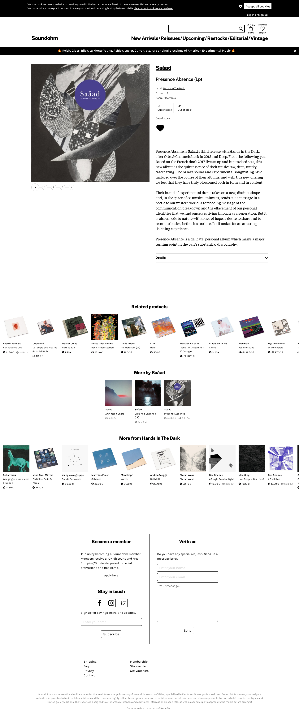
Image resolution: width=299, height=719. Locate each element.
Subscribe (111, 634)
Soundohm (44, 38)
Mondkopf (127, 475)
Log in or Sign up (257, 14)
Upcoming (193, 38)
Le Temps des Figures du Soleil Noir (44, 349)
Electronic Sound (190, 343)
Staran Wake (187, 475)
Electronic (170, 98)
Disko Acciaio (275, 347)
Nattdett (155, 479)
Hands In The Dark (174, 88)
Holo (152, 347)
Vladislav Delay (218, 343)
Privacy (89, 671)
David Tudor (128, 343)
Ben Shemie (216, 475)
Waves (124, 479)
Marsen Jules (69, 343)
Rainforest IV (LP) (130, 347)
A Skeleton (274, 479)
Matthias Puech (100, 475)
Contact (89, 675)
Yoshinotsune (246, 347)
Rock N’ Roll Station (102, 347)
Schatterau (9, 475)
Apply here (111, 575)
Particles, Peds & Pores (42, 481)
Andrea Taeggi (158, 475)
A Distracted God (12, 347)
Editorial (239, 38)
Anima (212, 347)
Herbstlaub (68, 347)
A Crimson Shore (114, 413)
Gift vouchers (139, 671)
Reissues (170, 38)
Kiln (152, 343)
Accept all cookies (258, 6)
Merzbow (244, 343)
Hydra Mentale (276, 343)
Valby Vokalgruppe (73, 475)
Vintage (259, 38)
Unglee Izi (38, 343)
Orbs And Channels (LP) (146, 415)
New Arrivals (144, 38)
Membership (139, 661)
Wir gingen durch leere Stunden (16, 481)
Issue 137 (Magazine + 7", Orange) (192, 349)
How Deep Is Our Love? (251, 479)
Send (188, 630)
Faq (86, 666)
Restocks (217, 38)
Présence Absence (174, 413)
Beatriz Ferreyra (12, 343)
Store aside (138, 666)
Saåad (163, 68)
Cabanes (96, 479)
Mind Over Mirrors (42, 475)
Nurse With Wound (102, 343)
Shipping (90, 661)
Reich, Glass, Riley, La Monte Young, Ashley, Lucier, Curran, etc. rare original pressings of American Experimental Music (146, 50)
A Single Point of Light (221, 479)
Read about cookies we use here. (153, 8)
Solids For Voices (71, 479)
